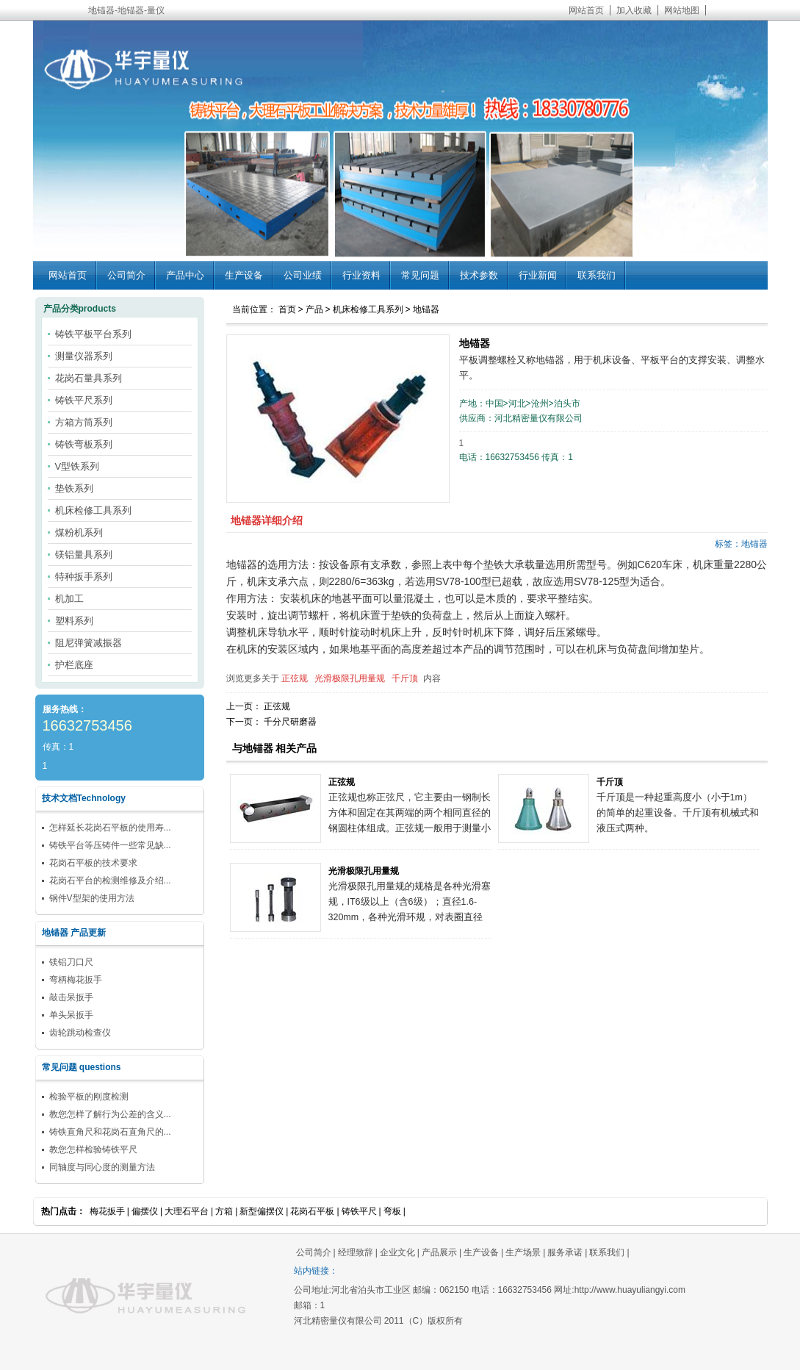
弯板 (392, 1211)
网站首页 (586, 10)
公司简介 (126, 275)
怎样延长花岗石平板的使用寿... (110, 827)
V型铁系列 (77, 466)
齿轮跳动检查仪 (80, 1033)
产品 (314, 309)
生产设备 (244, 275)
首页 (287, 309)
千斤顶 (405, 678)
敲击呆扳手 (71, 997)
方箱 (224, 1211)
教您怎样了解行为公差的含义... (110, 1114)
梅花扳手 (107, 1211)
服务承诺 (565, 1252)
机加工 (69, 598)
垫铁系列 (74, 488)
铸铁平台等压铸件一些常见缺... (110, 845)
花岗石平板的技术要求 (93, 863)
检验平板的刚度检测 (89, 1096)
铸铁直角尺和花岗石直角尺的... (110, 1132)
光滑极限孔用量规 (349, 678)
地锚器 (426, 309)
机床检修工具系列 (368, 309)
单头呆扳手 (71, 1015)
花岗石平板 (312, 1211)
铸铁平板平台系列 (93, 334)
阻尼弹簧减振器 (88, 642)
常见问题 (420, 275)
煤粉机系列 (79, 532)
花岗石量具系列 (88, 378)
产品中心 (185, 275)
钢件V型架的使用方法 (91, 898)
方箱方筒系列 (83, 422)
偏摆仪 (144, 1211)
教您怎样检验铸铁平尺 (93, 1149)
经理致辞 (355, 1252)
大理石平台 (187, 1211)
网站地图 (681, 10)
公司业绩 (303, 275)
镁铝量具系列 (83, 554)
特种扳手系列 (83, 576)
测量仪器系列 (83, 356)
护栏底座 (74, 664)
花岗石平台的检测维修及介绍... (110, 880)
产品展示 (439, 1252)
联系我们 (596, 275)
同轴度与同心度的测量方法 (102, 1167)
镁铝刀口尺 (71, 962)
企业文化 (397, 1252)
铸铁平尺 (359, 1211)
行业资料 (361, 275)
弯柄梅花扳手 (75, 980)
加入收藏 (634, 10)
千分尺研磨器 (290, 722)
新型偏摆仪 (261, 1211)
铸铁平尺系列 (83, 400)
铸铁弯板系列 (83, 444)
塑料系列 (74, 620)
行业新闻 (538, 275)
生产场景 (523, 1252)
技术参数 (479, 275)
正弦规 (294, 678)
